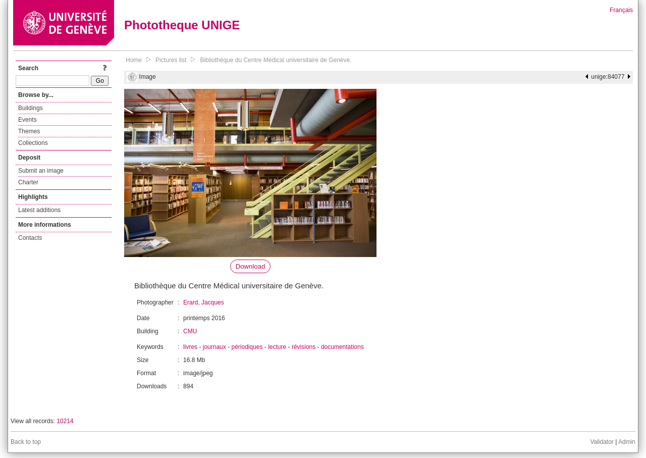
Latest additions (39, 210)
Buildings (30, 108)
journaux (214, 346)
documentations (342, 346)
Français (621, 10)
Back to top (26, 441)
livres (190, 346)
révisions (303, 346)
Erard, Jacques (203, 302)
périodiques (246, 346)
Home (134, 60)
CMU (190, 331)
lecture (277, 346)
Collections (33, 142)
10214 (65, 421)
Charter (28, 182)
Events (27, 119)
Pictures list (170, 60)
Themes (29, 131)
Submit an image (41, 170)
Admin (626, 441)
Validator (601, 441)
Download (250, 266)
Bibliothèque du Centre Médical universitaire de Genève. (275, 60)
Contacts (30, 237)
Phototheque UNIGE (182, 25)
